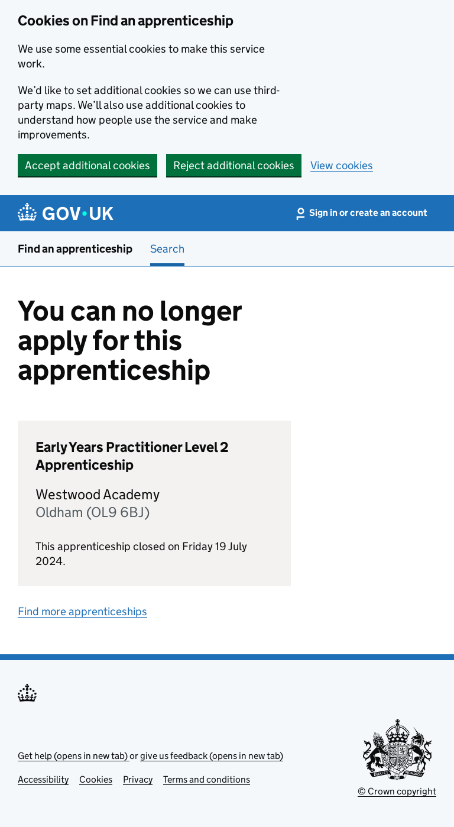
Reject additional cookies (233, 165)
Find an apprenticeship (75, 249)
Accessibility (43, 779)
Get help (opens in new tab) (73, 755)
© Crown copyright (397, 791)
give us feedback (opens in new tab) (211, 755)
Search (167, 249)
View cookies (341, 165)
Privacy (138, 779)
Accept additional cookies (87, 165)
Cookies (95, 779)
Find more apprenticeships (82, 611)
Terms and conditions (206, 779)
